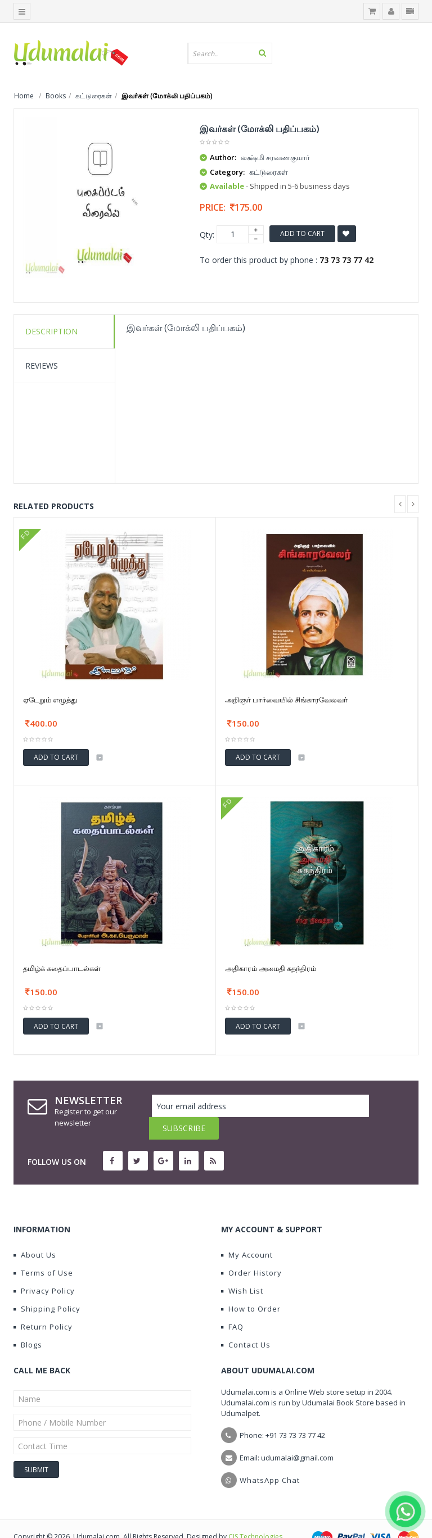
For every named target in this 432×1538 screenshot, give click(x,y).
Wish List (242, 1268)
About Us (35, 1232)
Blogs (28, 1322)
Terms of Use (43, 1250)
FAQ (232, 1304)
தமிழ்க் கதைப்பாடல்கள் (62, 968)
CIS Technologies (255, 1514)
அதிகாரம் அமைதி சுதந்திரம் (270, 968)
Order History (251, 1250)
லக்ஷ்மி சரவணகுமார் (275, 157)
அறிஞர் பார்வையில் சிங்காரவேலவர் (286, 700)
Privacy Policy (44, 1268)
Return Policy (43, 1304)
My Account (247, 1232)
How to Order (251, 1286)
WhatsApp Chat (270, 1458)
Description (51, 331)
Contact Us (246, 1322)
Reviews (41, 365)
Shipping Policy (47, 1286)
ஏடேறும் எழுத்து (50, 700)
